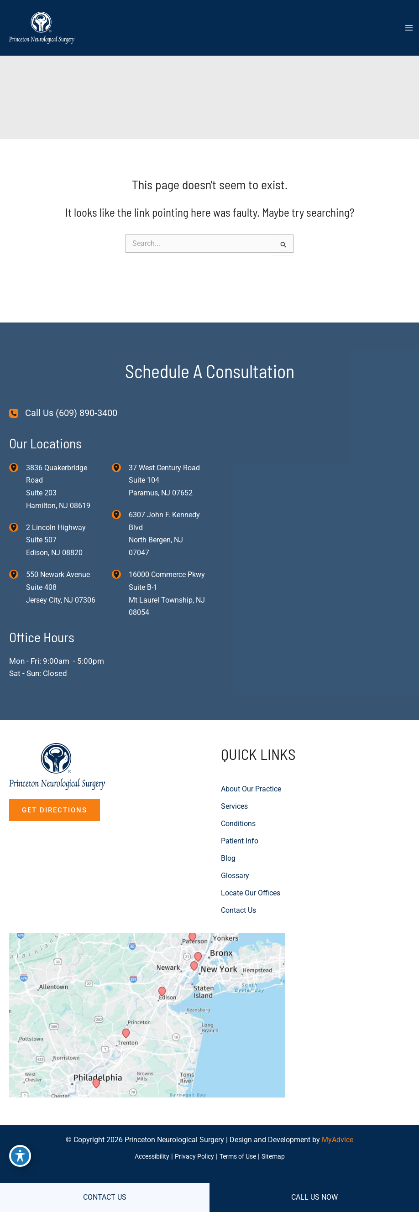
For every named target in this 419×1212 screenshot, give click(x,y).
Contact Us (238, 880)
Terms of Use (240, 1156)
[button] (54, 780)
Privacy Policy (193, 1156)
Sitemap (279, 1156)
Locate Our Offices (250, 862)
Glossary (235, 845)
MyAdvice (337, 1140)
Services (234, 776)
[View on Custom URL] (167, 999)
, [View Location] (56, 509)
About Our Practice (251, 758)
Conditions (238, 793)
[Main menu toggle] (408, 29)
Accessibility (147, 1156)
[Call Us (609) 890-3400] (63, 381)
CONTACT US (104, 1197)
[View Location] (17, 435)
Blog (228, 828)
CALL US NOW (314, 1197)
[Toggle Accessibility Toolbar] (20, 1155)
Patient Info (239, 810)
